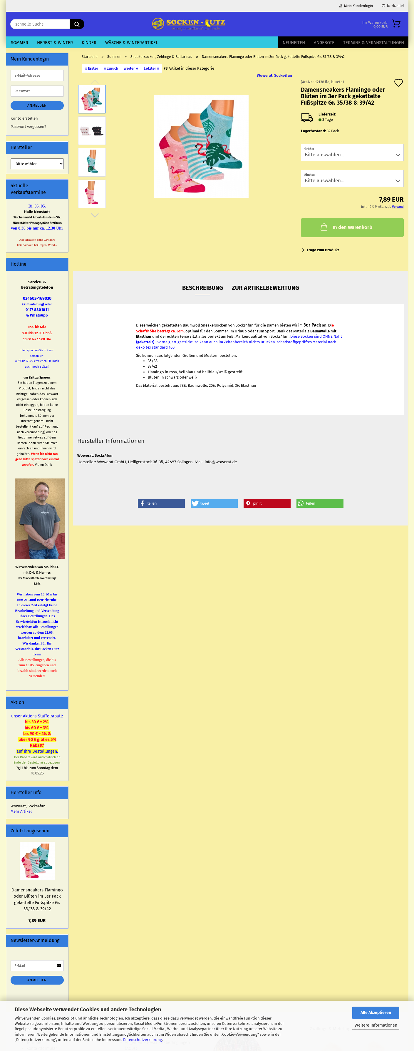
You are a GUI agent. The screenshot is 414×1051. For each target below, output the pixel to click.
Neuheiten (294, 42)
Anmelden (37, 105)
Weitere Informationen (376, 1025)
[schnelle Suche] (77, 24)
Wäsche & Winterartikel (131, 42)
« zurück (111, 68)
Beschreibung (202, 287)
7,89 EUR (37, 920)
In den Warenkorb (345, 227)
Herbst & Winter (55, 42)
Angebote (324, 42)
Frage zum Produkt (323, 250)
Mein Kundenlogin (356, 6)
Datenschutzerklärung (142, 1039)
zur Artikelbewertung (265, 287)
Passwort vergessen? (28, 126)
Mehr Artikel (21, 811)
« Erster (91, 68)
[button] (95, 215)
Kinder (89, 42)
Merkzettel (393, 6)
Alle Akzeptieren (376, 1012)
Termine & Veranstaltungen (373, 42)
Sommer (19, 42)
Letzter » (151, 68)
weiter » (131, 68)
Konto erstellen (24, 118)
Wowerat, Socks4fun (274, 75)
